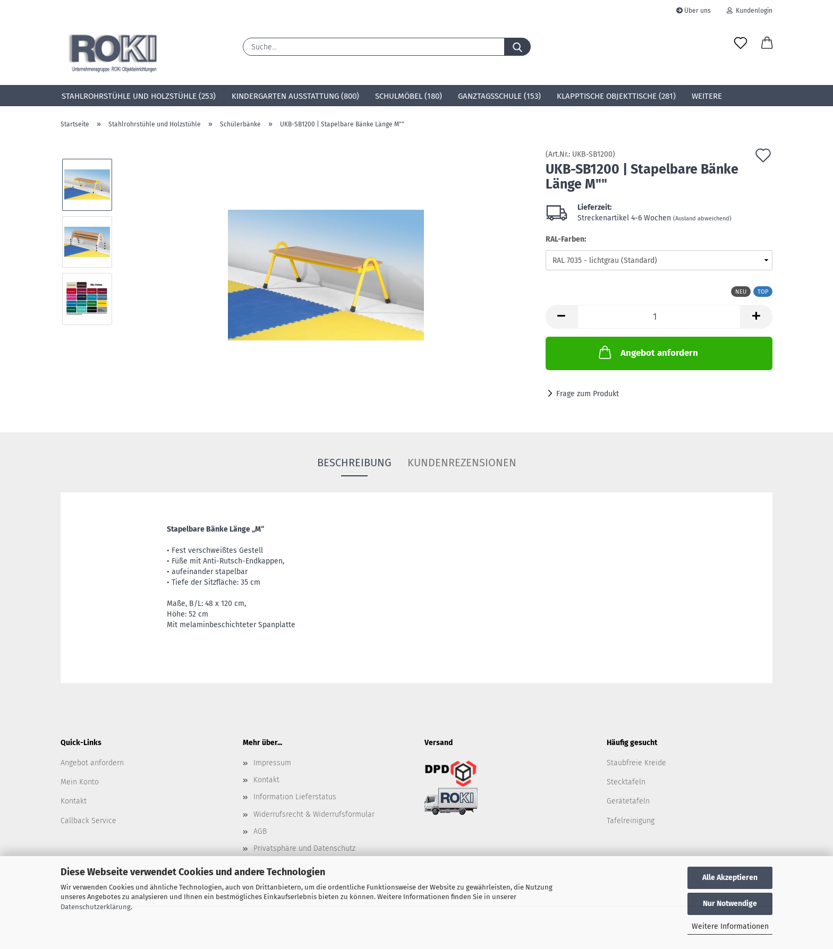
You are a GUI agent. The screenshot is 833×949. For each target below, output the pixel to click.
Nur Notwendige (730, 903)
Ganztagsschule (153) (499, 96)
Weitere (707, 96)
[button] (767, 43)
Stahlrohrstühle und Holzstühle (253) (139, 96)
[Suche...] (517, 47)
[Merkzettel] (740, 43)
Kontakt (74, 801)
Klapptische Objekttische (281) (616, 96)
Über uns (693, 10)
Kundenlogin (749, 10)
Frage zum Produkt (587, 393)
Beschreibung (354, 462)
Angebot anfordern (647, 352)
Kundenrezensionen (461, 462)
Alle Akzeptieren (730, 877)
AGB (260, 831)
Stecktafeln (626, 781)
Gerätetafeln (628, 801)
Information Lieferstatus (294, 796)
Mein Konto (80, 781)
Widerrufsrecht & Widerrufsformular (314, 814)
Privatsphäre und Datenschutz (304, 848)
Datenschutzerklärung (96, 907)
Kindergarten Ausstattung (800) (295, 96)
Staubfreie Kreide (636, 762)
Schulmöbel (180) (408, 96)
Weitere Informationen (730, 926)
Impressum (272, 762)
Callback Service (88, 820)
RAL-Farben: (566, 239)
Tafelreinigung (630, 820)
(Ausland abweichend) (702, 218)
